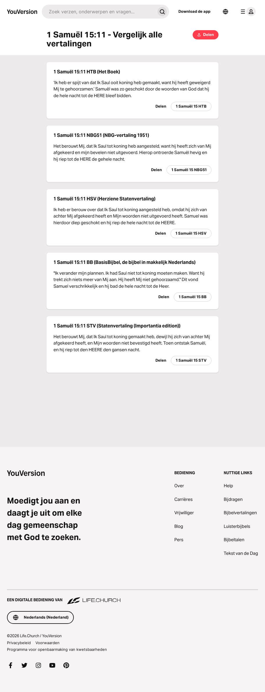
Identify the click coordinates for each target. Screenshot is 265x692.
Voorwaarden (47, 642)
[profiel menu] (247, 11)
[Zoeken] (98, 11)
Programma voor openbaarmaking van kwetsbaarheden (57, 649)
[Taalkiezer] (225, 11)
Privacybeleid (19, 642)
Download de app (194, 11)
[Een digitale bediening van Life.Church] (132, 597)
